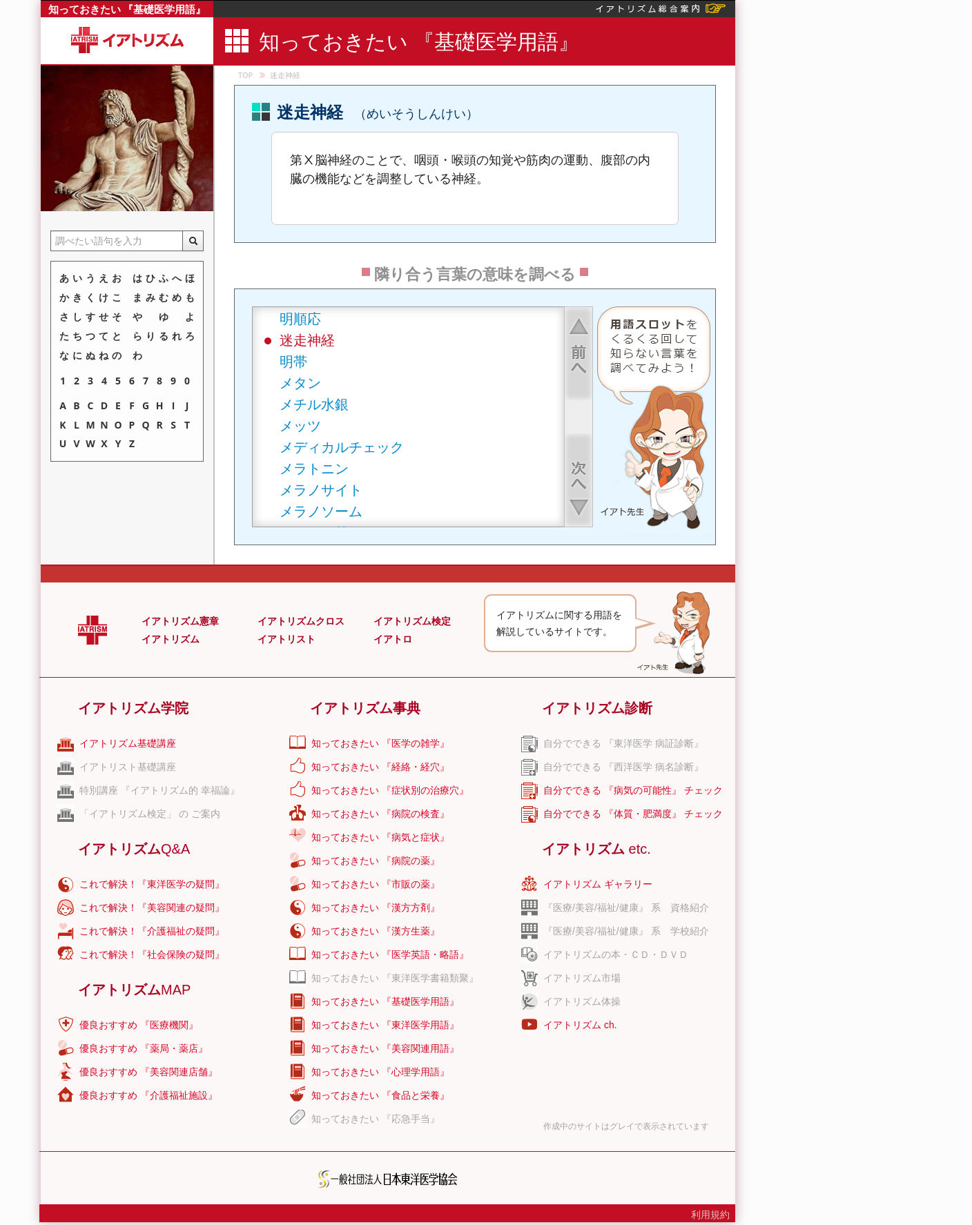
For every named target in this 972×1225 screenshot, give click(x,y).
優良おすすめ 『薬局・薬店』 (143, 1048)
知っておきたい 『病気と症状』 (380, 837)
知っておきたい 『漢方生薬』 (375, 931)
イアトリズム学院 (133, 708)
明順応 (300, 318)
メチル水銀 (314, 404)
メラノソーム (321, 511)
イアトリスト (286, 639)
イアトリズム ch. (580, 1025)
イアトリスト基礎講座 (127, 767)
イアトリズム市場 (582, 978)
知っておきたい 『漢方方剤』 (375, 907)
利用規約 (710, 1214)
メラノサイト (321, 489)
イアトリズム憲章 (180, 621)
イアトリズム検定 (412, 621)
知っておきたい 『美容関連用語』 (385, 1048)
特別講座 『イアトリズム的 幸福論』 (159, 790)
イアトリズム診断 (597, 708)
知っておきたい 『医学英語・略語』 (390, 954)
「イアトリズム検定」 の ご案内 (149, 814)
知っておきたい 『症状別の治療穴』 (390, 790)
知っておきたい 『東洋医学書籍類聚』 (394, 978)
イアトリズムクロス (300, 621)
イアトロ (392, 639)
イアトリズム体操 (582, 1001)
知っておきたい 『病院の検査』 (380, 814)
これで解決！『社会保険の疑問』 (151, 954)
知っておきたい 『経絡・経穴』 (380, 767)
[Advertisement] (852, 207)
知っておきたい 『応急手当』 (375, 1119)
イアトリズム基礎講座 (127, 743)
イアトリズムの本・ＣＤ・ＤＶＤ (615, 954)
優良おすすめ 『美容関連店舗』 (148, 1072)
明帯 (293, 361)
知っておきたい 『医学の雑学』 (380, 743)
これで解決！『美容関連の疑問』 (151, 907)
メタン (300, 382)
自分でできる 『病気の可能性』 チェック (633, 790)
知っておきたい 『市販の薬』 (375, 884)
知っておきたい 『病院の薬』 (375, 860)
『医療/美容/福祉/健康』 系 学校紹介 (626, 931)
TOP (245, 75)
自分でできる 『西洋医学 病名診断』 (623, 767)
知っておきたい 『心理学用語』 (380, 1072)
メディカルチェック (342, 447)
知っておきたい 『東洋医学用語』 (385, 1025)
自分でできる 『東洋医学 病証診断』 (623, 743)
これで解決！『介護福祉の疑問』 (151, 931)
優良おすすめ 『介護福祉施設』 (148, 1095)
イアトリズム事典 (365, 708)
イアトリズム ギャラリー (597, 884)
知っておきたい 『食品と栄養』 (380, 1095)
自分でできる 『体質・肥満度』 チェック (633, 814)
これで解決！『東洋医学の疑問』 (151, 884)
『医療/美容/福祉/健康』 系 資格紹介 (626, 907)
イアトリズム (171, 639)
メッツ (300, 425)
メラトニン (314, 468)
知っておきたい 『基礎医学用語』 (127, 9)
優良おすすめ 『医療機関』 (138, 1025)
